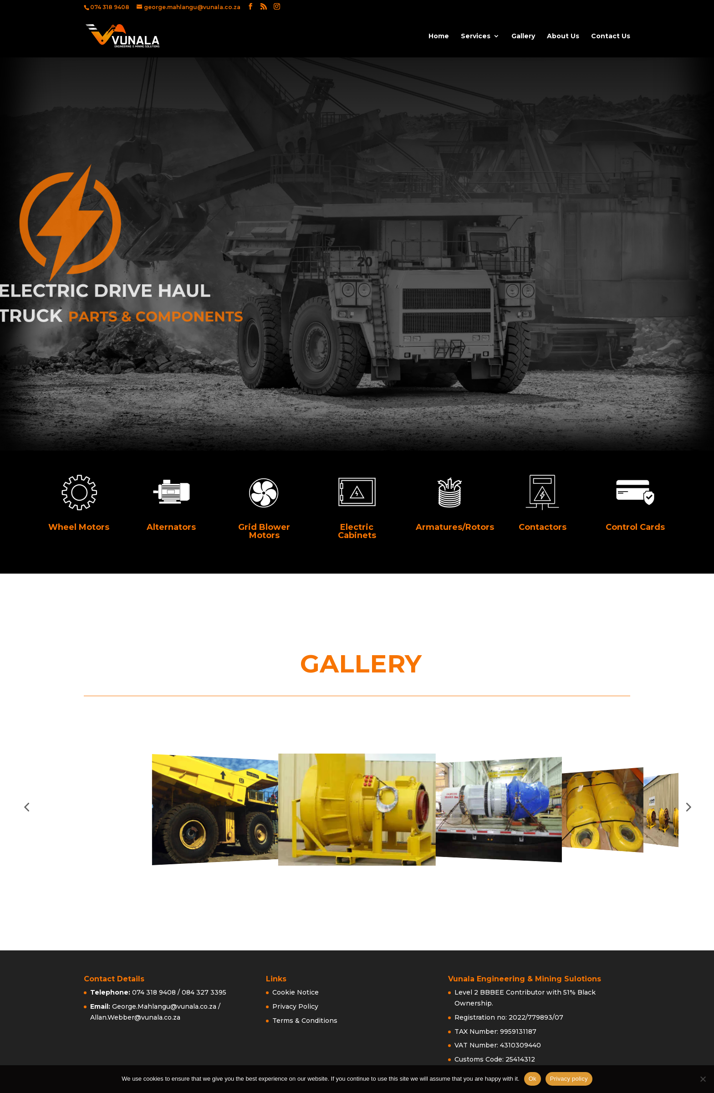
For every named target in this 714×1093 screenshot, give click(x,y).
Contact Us (610, 36)
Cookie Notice (295, 992)
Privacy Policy (295, 1006)
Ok (532, 1078)
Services (475, 36)
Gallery (523, 36)
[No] (702, 1078)
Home (438, 36)
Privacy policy (569, 1078)
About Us (563, 36)
